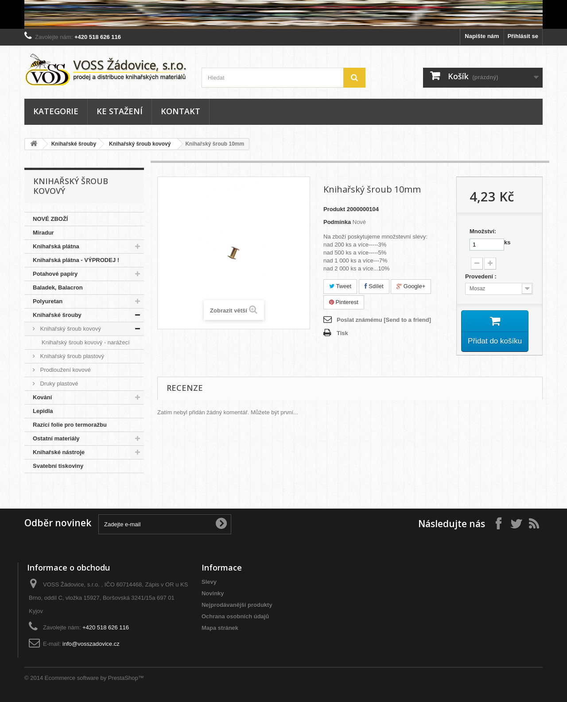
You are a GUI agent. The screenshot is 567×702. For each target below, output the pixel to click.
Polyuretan (47, 301)
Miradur (43, 232)
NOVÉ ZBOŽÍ (50, 219)
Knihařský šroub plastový (71, 356)
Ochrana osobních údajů (235, 616)
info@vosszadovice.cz (91, 643)
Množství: (483, 231)
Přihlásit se (523, 36)
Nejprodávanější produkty (237, 605)
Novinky (213, 593)
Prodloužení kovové (65, 369)
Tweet (340, 286)
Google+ (410, 286)
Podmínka (337, 222)
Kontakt (180, 111)
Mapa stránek (220, 628)
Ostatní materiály (56, 438)
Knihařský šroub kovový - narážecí (86, 342)
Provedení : (481, 276)
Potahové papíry (55, 273)
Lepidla (43, 411)
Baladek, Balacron (58, 287)
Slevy (209, 582)
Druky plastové (58, 383)
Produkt (334, 209)
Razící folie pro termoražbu (70, 424)
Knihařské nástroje (59, 452)
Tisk (342, 333)
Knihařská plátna (56, 246)
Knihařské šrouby (73, 144)
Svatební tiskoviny (58, 466)
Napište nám (482, 36)
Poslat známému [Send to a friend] (384, 319)
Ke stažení (120, 111)
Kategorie (55, 111)
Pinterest (343, 302)
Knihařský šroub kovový (140, 144)
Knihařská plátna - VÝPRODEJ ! (76, 260)
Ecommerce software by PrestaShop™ (94, 678)
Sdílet (374, 286)
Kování (42, 397)
